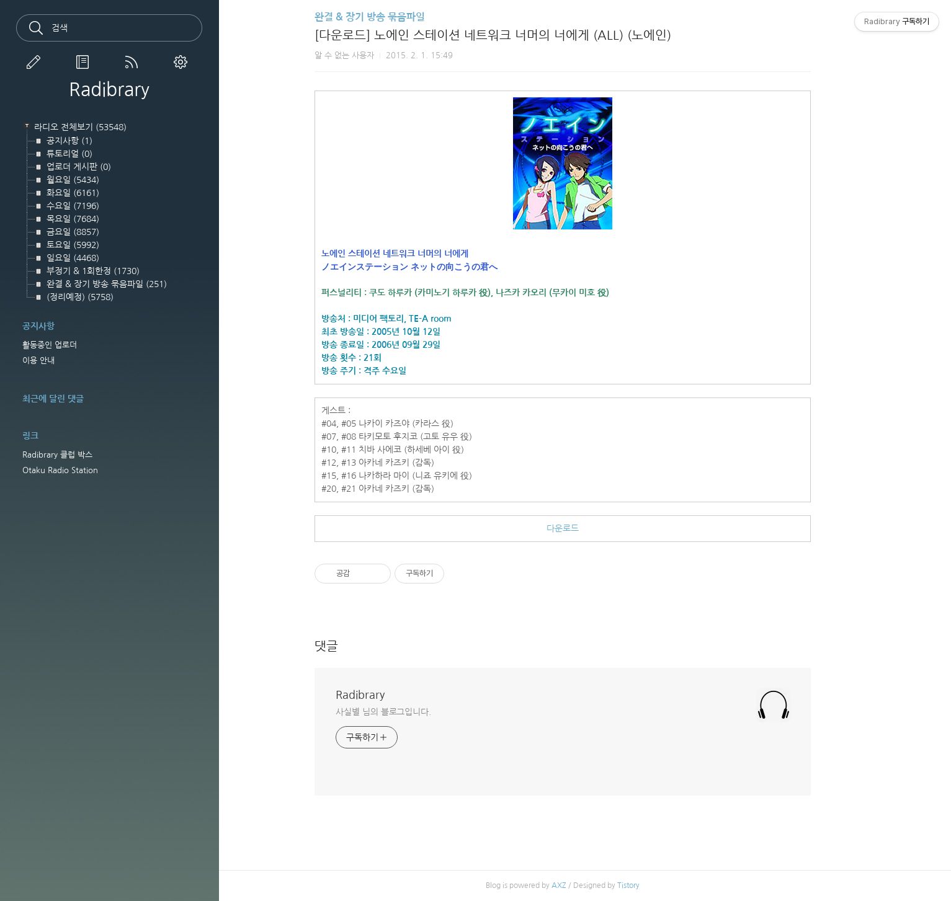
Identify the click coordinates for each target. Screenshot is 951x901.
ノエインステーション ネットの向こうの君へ (432, 266)
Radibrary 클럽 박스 (57, 455)
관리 (183, 62)
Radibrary (109, 89)
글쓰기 (36, 62)
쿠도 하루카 (412, 292)
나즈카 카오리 (543, 292)
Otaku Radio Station (60, 470)
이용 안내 (38, 361)
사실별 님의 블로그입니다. (405, 712)
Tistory (651, 885)
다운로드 (585, 528)
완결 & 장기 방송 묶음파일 (392, 17)
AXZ (581, 885)
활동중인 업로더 (49, 345)
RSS (134, 62)
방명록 (85, 62)
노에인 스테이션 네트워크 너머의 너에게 (417, 253)
